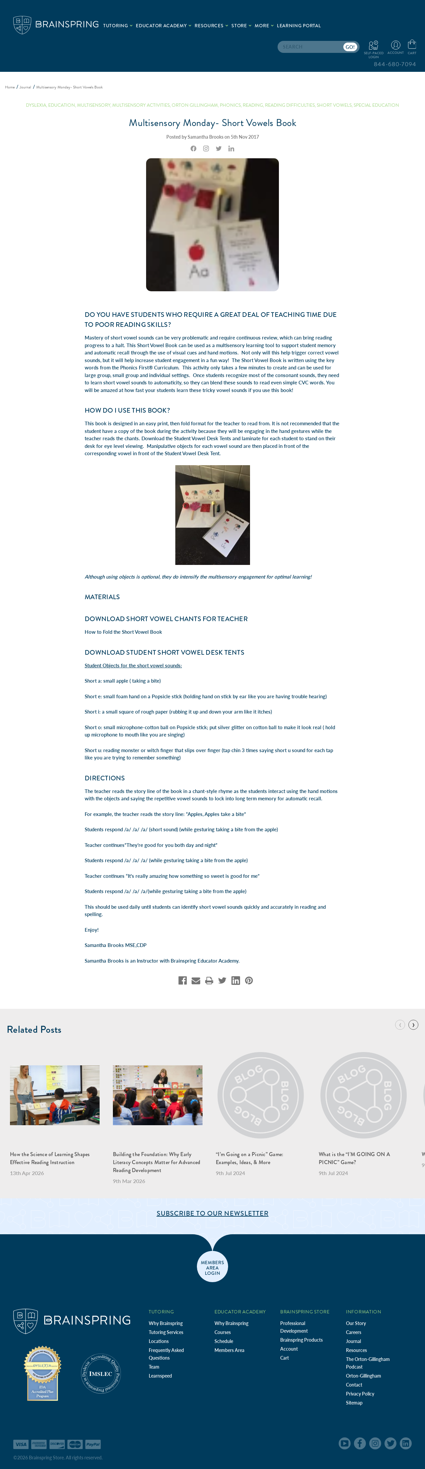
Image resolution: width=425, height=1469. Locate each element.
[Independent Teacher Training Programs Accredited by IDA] (42, 1373)
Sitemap (354, 1402)
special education (376, 105)
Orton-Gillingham (363, 1376)
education (61, 105)
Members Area (229, 1350)
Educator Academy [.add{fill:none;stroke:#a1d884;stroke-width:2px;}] (163, 25)
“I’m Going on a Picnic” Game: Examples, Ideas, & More (249, 1158)
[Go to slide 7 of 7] (400, 1025)
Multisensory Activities (141, 105)
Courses (222, 1332)
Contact (354, 1385)
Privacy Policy (360, 1394)
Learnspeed (160, 1376)
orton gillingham (195, 105)
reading (253, 105)
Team (154, 1367)
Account (289, 1349)
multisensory (93, 105)
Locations (159, 1341)
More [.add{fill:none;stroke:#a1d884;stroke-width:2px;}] (264, 25)
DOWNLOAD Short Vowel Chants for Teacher (166, 619)
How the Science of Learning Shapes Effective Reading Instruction (50, 1158)
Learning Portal (299, 25)
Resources (356, 1350)
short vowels (334, 105)
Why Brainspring (166, 1323)
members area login (212, 1267)
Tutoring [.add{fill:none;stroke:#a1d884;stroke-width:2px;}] (117, 25)
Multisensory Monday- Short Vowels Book (212, 122)
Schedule (223, 1341)
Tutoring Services (166, 1332)
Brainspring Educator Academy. (205, 961)
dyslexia (36, 105)
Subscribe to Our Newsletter (213, 1213)
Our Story (356, 1323)
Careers (353, 1332)
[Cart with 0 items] (412, 47)
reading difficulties (290, 105)
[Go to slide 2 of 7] (413, 1025)
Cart (284, 1358)
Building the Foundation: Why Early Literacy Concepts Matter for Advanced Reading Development (156, 1162)
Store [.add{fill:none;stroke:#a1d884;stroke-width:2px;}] (241, 25)
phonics (230, 105)
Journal (353, 1341)
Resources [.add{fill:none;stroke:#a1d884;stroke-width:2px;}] (211, 25)
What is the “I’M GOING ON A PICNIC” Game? (354, 1158)
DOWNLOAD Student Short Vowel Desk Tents (164, 652)
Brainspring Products (301, 1340)
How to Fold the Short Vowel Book (123, 632)
